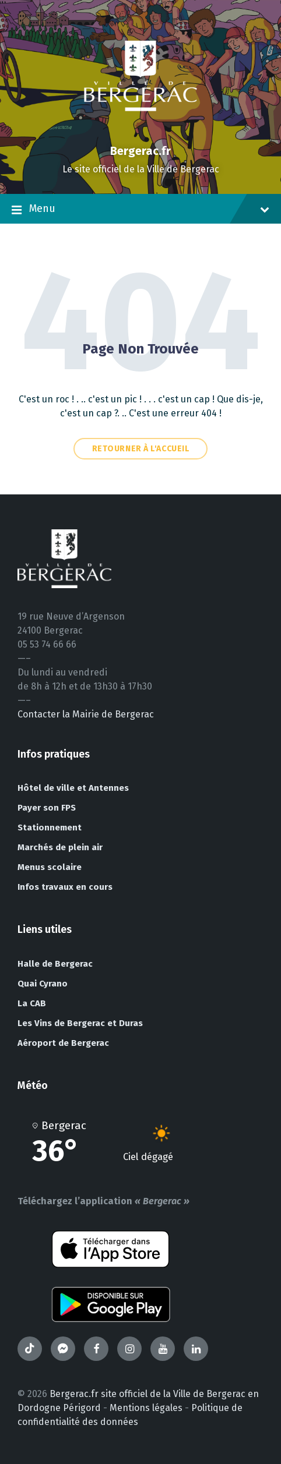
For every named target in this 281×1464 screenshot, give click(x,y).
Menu (140, 209)
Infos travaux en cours (65, 887)
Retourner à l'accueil (140, 449)
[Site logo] (140, 130)
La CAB (31, 1003)
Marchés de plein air (60, 847)
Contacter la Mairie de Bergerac (85, 714)
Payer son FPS (46, 807)
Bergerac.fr (140, 151)
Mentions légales (146, 1407)
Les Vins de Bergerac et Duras (80, 1023)
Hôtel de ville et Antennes (73, 788)
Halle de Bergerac (55, 964)
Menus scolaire (49, 867)
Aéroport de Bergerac (63, 1043)
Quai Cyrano (42, 983)
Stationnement (49, 827)
